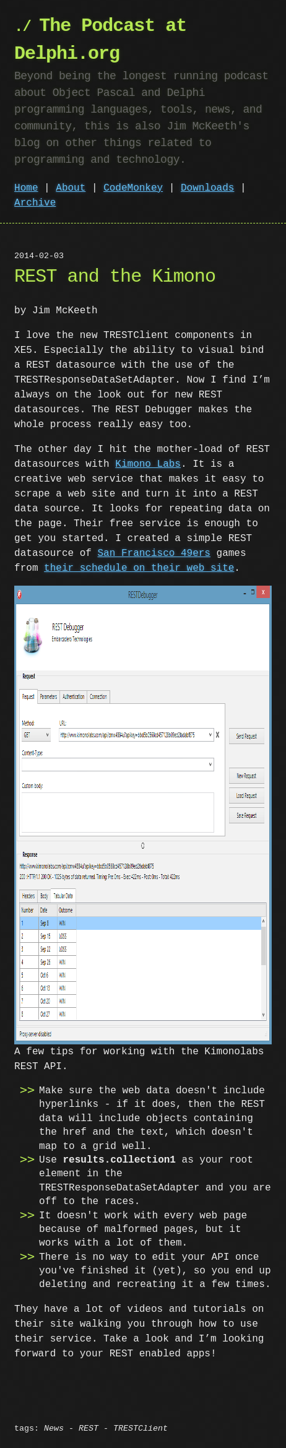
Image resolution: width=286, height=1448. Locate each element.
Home (26, 188)
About (70, 188)
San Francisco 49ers (154, 553)
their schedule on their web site (139, 568)
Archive (35, 203)
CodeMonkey (133, 188)
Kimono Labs (148, 464)
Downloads (207, 188)
